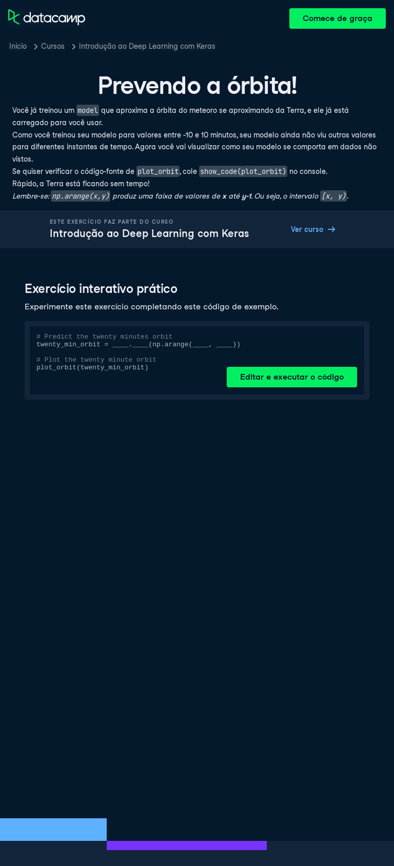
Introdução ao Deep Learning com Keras (147, 46)
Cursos (53, 46)
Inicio (18, 46)
